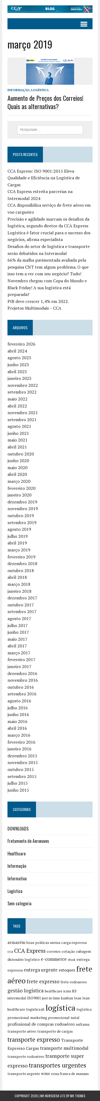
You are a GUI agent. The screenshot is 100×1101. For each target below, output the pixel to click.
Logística (40, 90)
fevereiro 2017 (21, 659)
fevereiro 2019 (21, 557)
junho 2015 (18, 790)
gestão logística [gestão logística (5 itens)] (25, 990)
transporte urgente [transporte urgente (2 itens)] (23, 1073)
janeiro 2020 (19, 495)
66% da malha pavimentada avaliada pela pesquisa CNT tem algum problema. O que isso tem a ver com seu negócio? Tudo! (48, 267)
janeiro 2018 (19, 591)
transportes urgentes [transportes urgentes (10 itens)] (57, 1065)
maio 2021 (17, 440)
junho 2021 (18, 433)
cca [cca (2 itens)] (10, 951)
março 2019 (18, 550)
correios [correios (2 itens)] (54, 951)
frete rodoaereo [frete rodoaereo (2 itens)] (74, 982)
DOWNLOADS (18, 828)
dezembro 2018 (22, 563)
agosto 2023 (19, 358)
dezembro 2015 (22, 756)
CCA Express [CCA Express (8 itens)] (30, 950)
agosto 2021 (19, 426)
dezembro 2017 (22, 598)
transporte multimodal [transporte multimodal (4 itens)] (64, 1048)
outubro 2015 (20, 769)
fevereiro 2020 (21, 488)
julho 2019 (17, 536)
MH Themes (77, 1095)
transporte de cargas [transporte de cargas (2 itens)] (55, 1031)
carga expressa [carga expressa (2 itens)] (74, 942)
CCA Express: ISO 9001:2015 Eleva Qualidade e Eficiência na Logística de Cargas (43, 178)
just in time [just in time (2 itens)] (51, 998)
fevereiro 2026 (21, 344)
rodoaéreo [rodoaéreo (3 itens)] (65, 1024)
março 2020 (18, 481)
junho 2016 (18, 714)
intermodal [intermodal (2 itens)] (16, 998)
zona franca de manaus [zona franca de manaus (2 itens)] (70, 1073)
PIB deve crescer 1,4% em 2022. (38, 301)
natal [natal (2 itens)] (75, 1017)
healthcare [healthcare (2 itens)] (53, 991)
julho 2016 (17, 708)
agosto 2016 (19, 701)
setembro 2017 (22, 611)
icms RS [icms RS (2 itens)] (70, 991)
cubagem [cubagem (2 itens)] (83, 951)
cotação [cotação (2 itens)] (68, 951)
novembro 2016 (22, 680)
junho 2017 (18, 632)
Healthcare (16, 853)
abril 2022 (17, 406)
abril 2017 (17, 646)
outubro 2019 (20, 515)
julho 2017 (17, 625)
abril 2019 (17, 543)
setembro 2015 (22, 776)
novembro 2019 (22, 508)
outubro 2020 (20, 454)
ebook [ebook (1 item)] (71, 960)
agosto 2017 (19, 618)
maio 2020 (17, 467)
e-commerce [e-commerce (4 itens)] (54, 959)
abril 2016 (17, 728)
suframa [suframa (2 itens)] (82, 1024)
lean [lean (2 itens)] (77, 998)
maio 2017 (17, 639)
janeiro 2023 (19, 378)
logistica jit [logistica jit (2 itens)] (35, 1009)
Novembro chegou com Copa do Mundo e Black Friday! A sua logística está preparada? (47, 287)
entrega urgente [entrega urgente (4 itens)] (41, 970)
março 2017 (18, 653)
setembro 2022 (22, 392)
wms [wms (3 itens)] (45, 1073)
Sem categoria (19, 903)
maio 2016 (17, 721)
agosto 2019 (19, 529)
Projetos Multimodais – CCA (34, 308)
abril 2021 (17, 447)
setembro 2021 (22, 419)
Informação (18, 90)
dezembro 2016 (22, 673)
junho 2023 (18, 365)
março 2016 (18, 735)
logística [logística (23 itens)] (60, 1008)
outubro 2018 (20, 570)
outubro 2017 (20, 605)
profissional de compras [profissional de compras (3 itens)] (30, 1024)
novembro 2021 (22, 413)
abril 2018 (17, 577)
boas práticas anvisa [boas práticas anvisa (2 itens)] (43, 942)
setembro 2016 (22, 694)
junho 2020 (18, 461)
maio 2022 (17, 399)
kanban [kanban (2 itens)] (67, 998)
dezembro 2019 (22, 502)
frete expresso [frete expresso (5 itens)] (43, 981)
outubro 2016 (20, 687)
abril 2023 (17, 372)
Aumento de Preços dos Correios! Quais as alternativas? (45, 102)
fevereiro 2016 (21, 742)
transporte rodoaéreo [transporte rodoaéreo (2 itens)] (25, 1056)
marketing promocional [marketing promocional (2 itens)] (50, 1017)
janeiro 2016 (19, 749)
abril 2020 (17, 474)
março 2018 (18, 584)
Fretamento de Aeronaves (28, 841)
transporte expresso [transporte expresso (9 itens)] (33, 1039)
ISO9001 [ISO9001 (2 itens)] (34, 998)
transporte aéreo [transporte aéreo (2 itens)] (21, 1031)
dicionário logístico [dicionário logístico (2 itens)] (23, 959)
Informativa (17, 878)
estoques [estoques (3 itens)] (67, 970)
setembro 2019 (22, 522)
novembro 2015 (22, 762)
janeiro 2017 (19, 666)
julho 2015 (17, 783)
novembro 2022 (22, 385)
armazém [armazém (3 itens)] (16, 942)
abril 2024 (17, 351)
